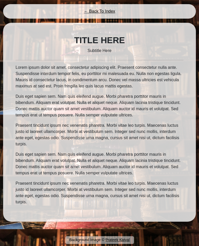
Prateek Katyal (117, 240)
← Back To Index (99, 11)
